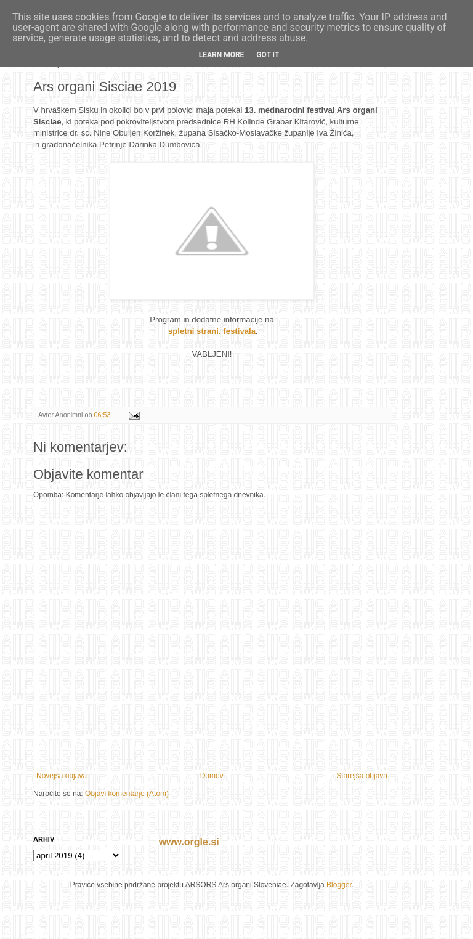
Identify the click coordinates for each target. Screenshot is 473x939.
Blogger (339, 884)
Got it (267, 55)
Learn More (222, 55)
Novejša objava (61, 775)
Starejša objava (361, 775)
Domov (212, 775)
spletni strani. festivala (212, 331)
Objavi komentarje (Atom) (127, 793)
